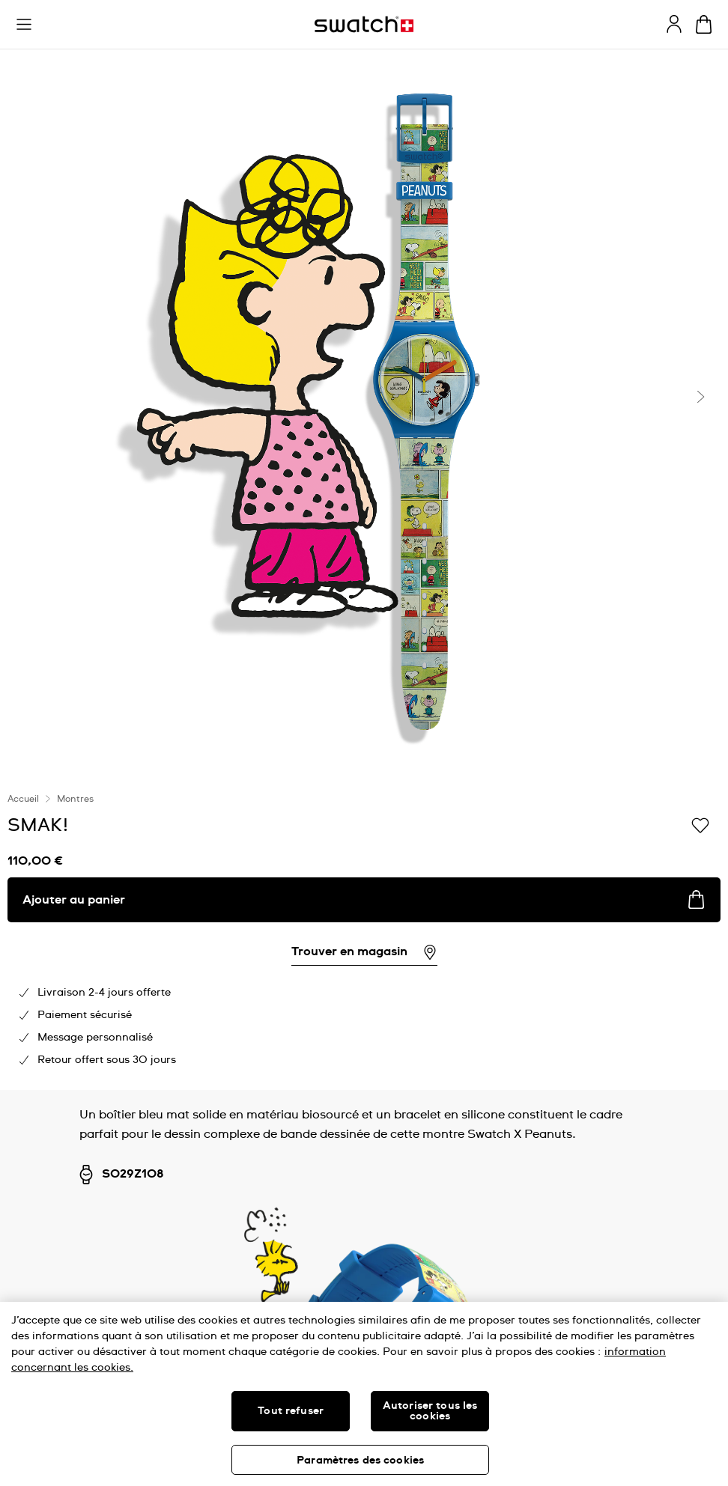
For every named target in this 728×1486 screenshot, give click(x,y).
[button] (24, 25)
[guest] (674, 24)
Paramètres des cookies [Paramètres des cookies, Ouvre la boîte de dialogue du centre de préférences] (360, 1460)
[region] (364, 1394)
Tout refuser (291, 1411)
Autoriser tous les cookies (430, 1411)
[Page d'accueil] (364, 24)
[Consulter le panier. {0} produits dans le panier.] (703, 24)
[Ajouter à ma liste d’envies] (700, 824)
